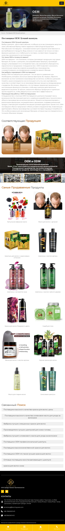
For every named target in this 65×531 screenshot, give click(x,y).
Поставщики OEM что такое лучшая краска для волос (27, 454)
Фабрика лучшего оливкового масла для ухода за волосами (30, 436)
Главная (3, 33)
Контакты (57, 528)
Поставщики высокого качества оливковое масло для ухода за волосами (32, 417)
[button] (60, 139)
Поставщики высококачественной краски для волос (27, 448)
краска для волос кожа (14, 466)
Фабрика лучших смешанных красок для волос (25, 424)
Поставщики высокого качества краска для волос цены (28, 410)
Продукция (24, 528)
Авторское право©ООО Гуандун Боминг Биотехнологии (18, 522)
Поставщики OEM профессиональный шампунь (25, 442)
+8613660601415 (9, 515)
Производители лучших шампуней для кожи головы (27, 430)
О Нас (40, 528)
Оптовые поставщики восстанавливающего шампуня (27, 460)
